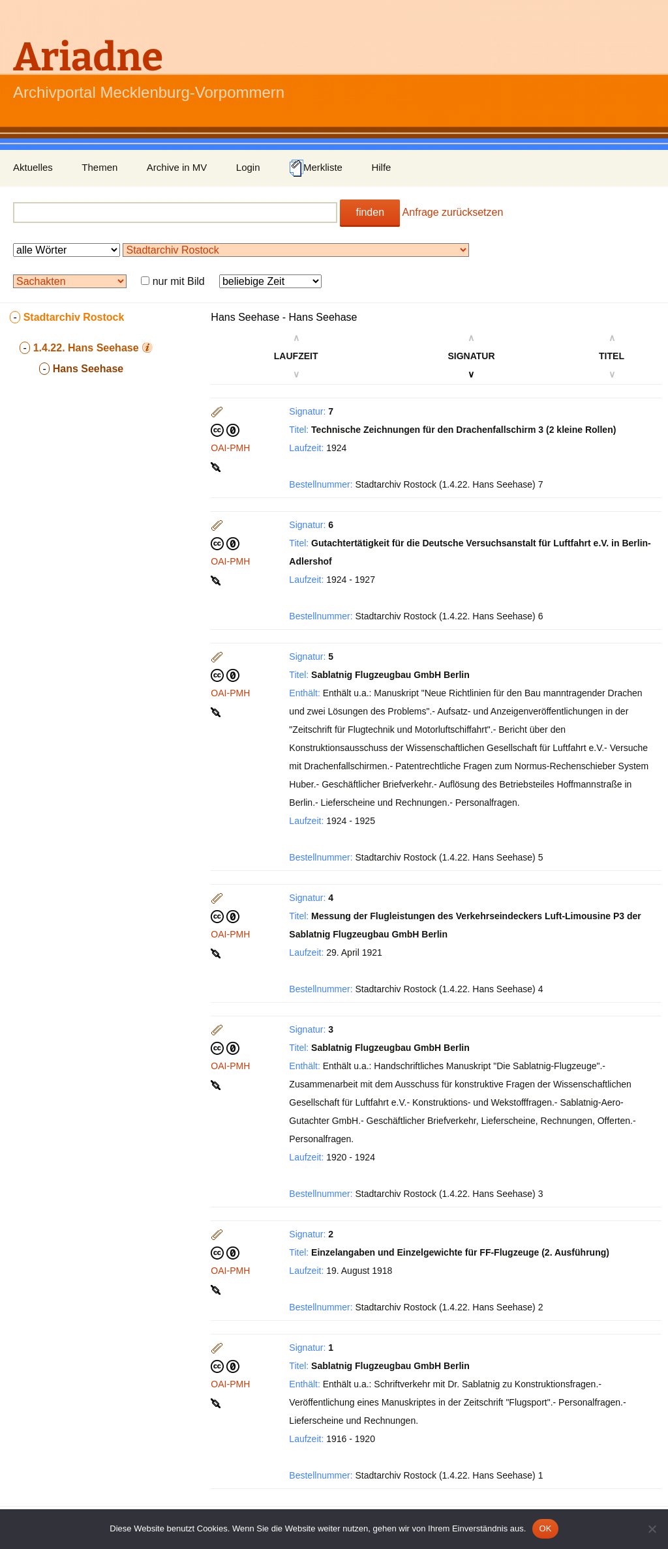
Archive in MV (177, 167)
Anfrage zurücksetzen (453, 212)
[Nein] (651, 1528)
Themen (99, 167)
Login (248, 167)
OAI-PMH (230, 448)
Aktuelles (33, 167)
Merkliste (315, 168)
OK (545, 1528)
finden (370, 212)
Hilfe (381, 167)
